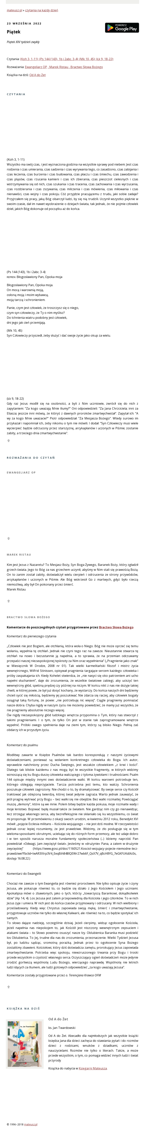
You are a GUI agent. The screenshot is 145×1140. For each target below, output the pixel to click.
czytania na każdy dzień (41, 10)
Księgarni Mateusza (93, 1068)
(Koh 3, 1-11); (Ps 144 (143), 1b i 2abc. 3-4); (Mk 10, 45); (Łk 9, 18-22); (67, 59)
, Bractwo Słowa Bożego (86, 67)
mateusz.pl (14, 10)
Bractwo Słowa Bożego (116, 627)
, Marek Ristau (58, 67)
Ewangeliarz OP (36, 67)
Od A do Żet (37, 75)
